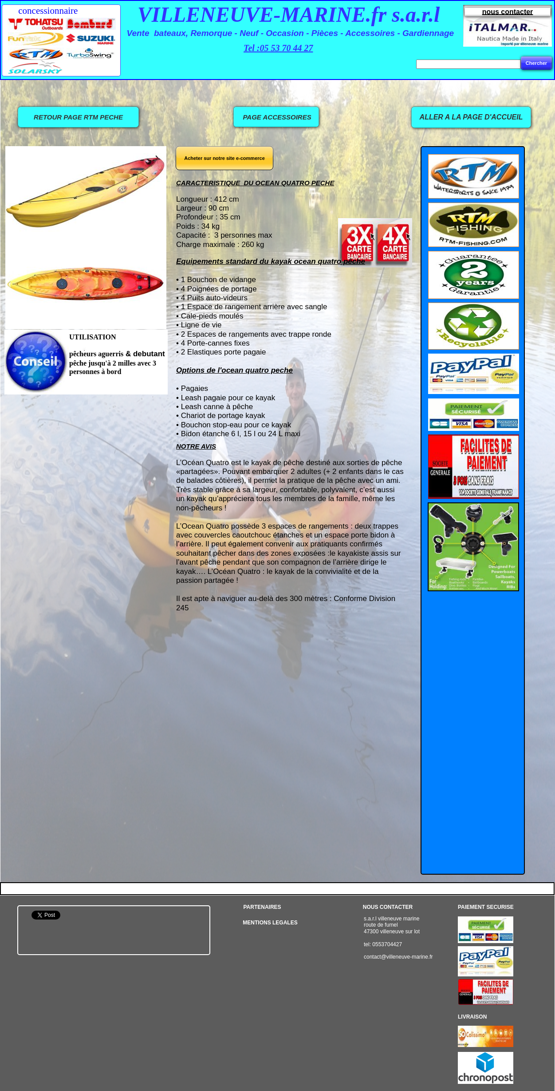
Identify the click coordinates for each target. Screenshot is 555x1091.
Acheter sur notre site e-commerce (224, 158)
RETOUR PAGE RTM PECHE (78, 117)
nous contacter (507, 12)
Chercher (536, 63)
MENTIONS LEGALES (270, 923)
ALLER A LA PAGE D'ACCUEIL (471, 117)
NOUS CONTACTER (388, 907)
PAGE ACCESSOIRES (276, 117)
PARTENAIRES (262, 907)
